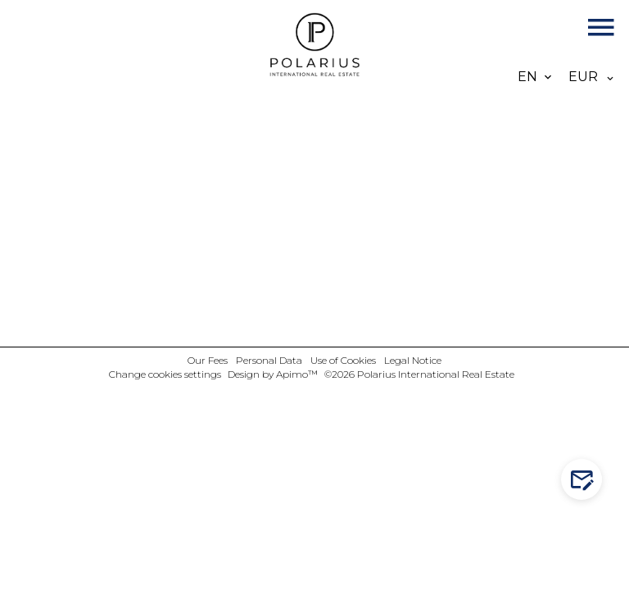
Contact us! (585, 479)
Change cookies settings (165, 374)
